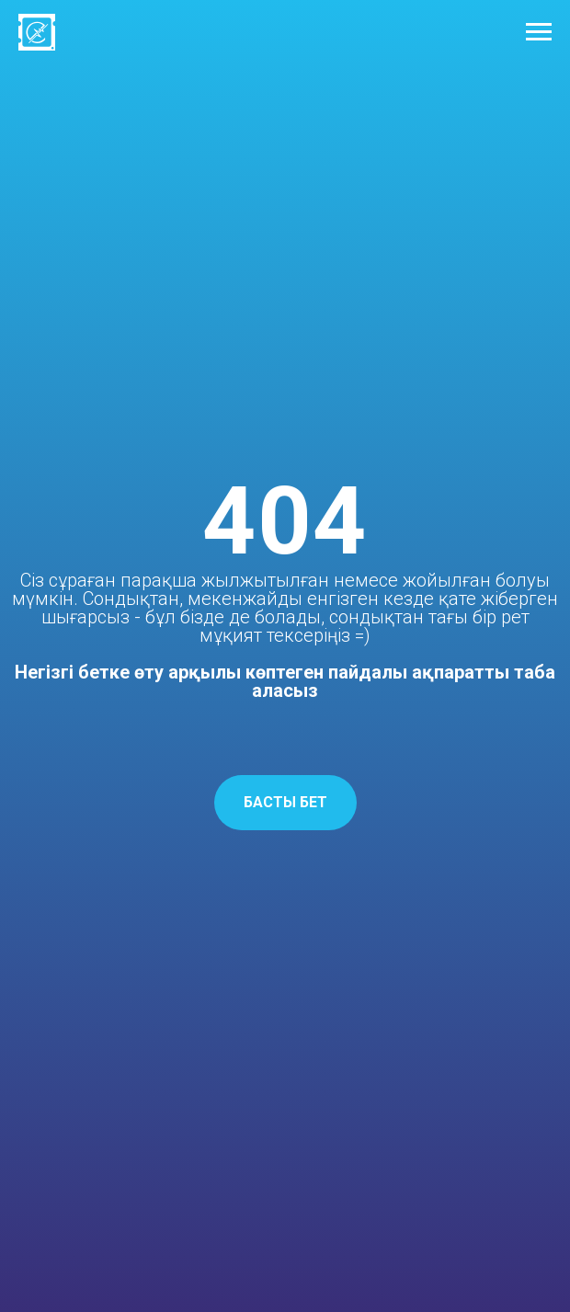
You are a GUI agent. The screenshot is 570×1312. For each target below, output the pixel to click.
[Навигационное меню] (539, 32)
